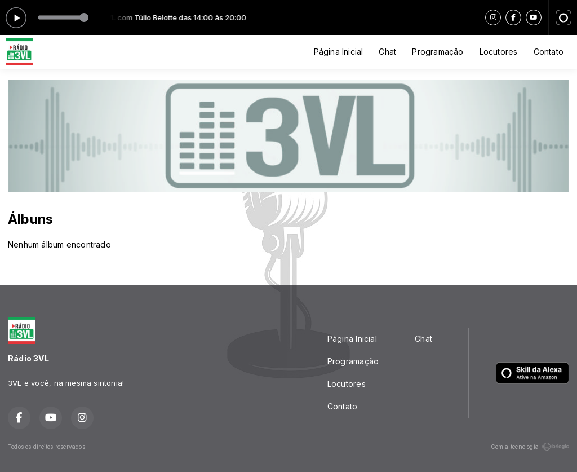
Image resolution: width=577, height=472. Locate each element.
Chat (387, 51)
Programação (437, 51)
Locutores (499, 51)
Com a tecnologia (530, 447)
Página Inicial (338, 51)
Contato (548, 51)
